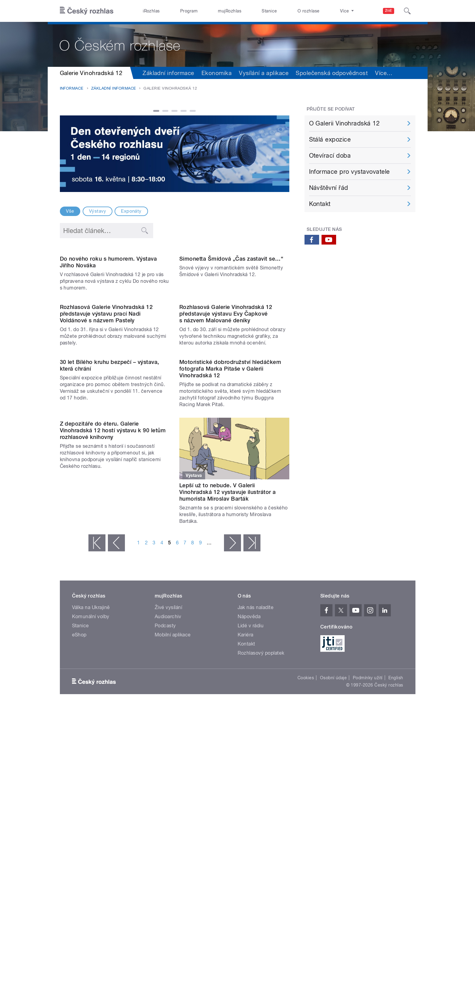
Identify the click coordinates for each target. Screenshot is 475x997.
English (395, 869)
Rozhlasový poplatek (261, 845)
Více (383, 73)
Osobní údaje (333, 869)
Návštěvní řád (328, 187)
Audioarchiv (168, 808)
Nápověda (249, 808)
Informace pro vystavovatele (349, 171)
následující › (232, 734)
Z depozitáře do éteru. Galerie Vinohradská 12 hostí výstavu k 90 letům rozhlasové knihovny (113, 677)
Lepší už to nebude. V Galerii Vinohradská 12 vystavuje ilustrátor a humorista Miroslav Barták (227, 677)
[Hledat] (407, 11)
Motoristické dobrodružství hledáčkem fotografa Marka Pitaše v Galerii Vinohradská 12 (230, 554)
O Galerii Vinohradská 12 (344, 123)
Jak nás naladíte (256, 799)
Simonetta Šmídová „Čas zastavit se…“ (231, 320)
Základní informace (168, 73)
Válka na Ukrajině (91, 799)
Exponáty (131, 211)
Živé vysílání (168, 799)
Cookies (306, 869)
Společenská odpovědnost (332, 73)
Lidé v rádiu (251, 818)
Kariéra (245, 827)
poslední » (251, 734)
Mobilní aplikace (173, 827)
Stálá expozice (330, 139)
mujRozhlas (229, 11)
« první (96, 734)
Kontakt (320, 203)
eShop (79, 827)
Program (189, 11)
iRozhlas (151, 11)
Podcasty (165, 818)
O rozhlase (309, 11)
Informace (72, 88)
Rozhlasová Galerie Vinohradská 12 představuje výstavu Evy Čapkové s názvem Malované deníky (225, 437)
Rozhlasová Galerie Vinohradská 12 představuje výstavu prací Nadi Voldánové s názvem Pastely (106, 437)
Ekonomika (216, 73)
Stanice (269, 11)
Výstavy (97, 211)
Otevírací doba (330, 155)
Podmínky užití (368, 869)
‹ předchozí (116, 734)
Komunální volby (90, 808)
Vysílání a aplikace (263, 73)
